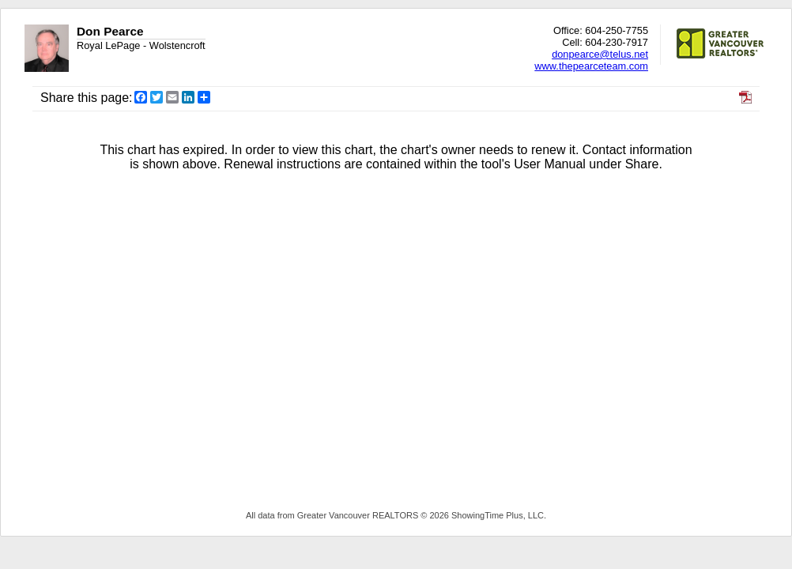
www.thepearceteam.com (591, 66)
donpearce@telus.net (600, 54)
